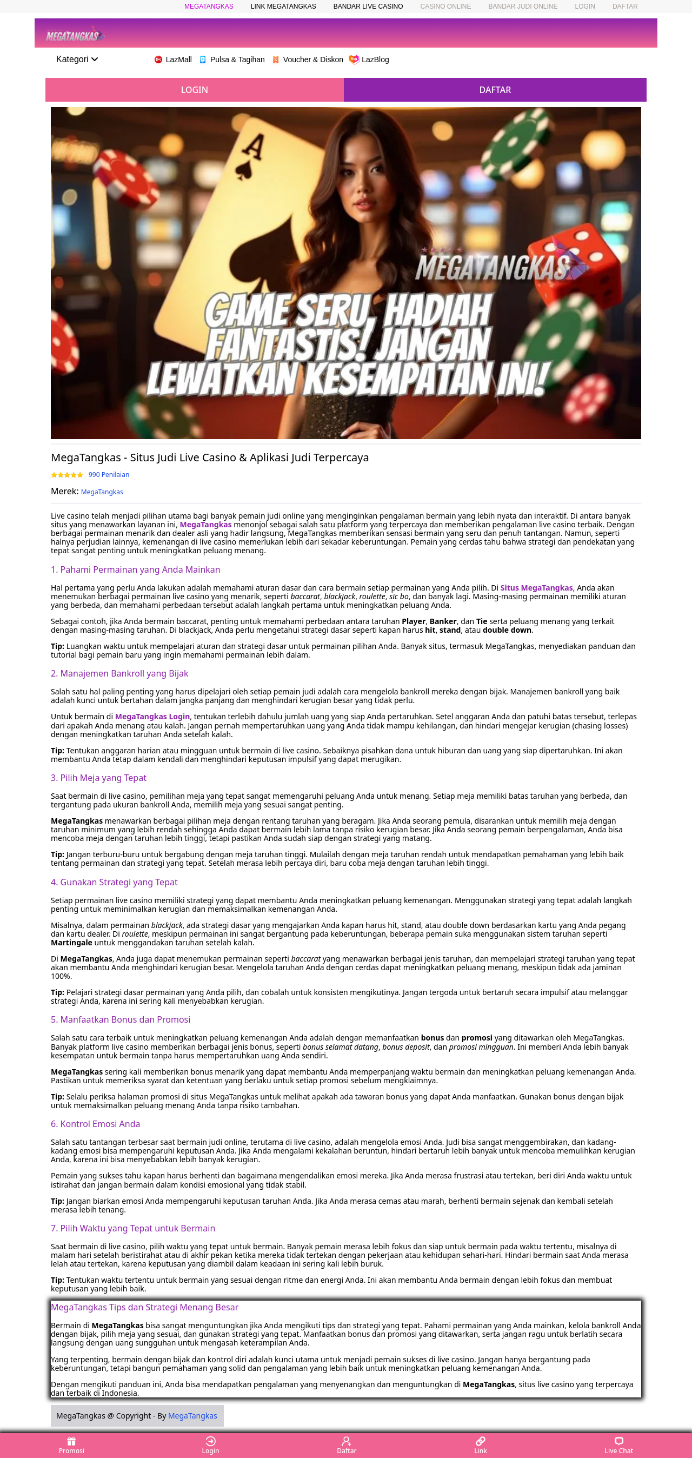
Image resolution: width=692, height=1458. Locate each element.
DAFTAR (625, 6)
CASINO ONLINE (445, 6)
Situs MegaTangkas (537, 587)
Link (480, 1445)
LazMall (172, 59)
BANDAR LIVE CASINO (368, 6)
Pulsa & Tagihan (231, 59)
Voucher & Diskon (306, 59)
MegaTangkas (102, 491)
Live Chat (619, 1445)
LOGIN (585, 6)
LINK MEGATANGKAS (283, 6)
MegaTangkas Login (152, 716)
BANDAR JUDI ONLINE (523, 6)
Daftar (346, 1445)
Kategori (77, 59)
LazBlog (369, 59)
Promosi (71, 1445)
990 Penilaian (109, 474)
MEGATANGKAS (209, 6)
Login (210, 1445)
